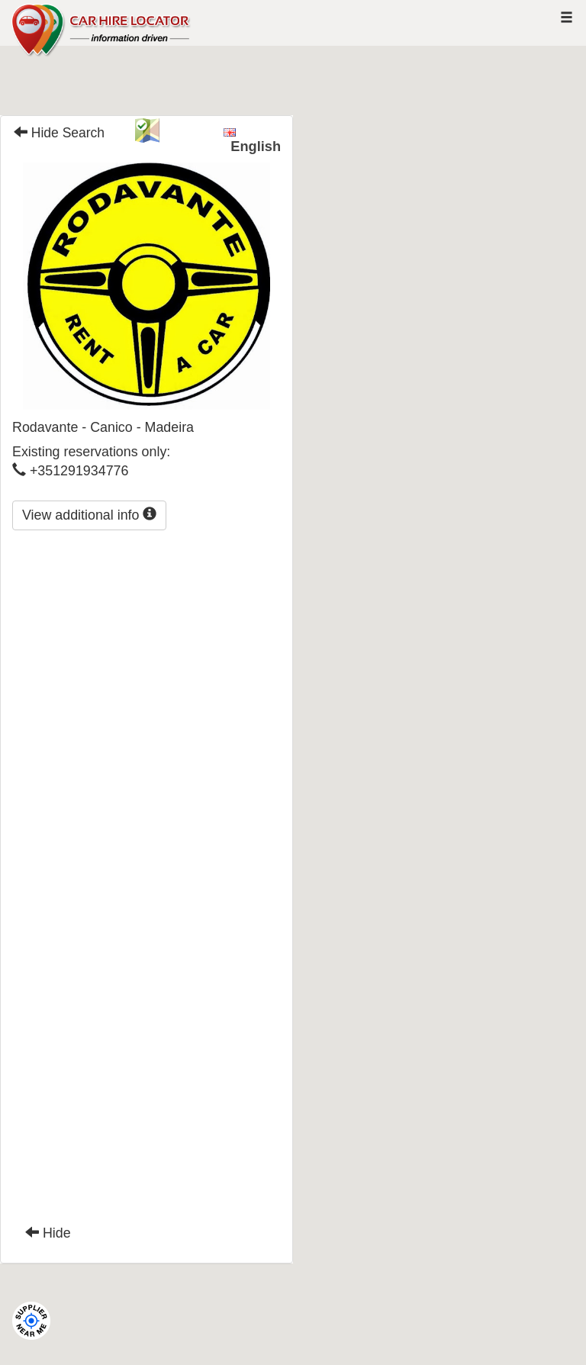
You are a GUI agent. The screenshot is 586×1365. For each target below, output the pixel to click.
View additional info (89, 515)
